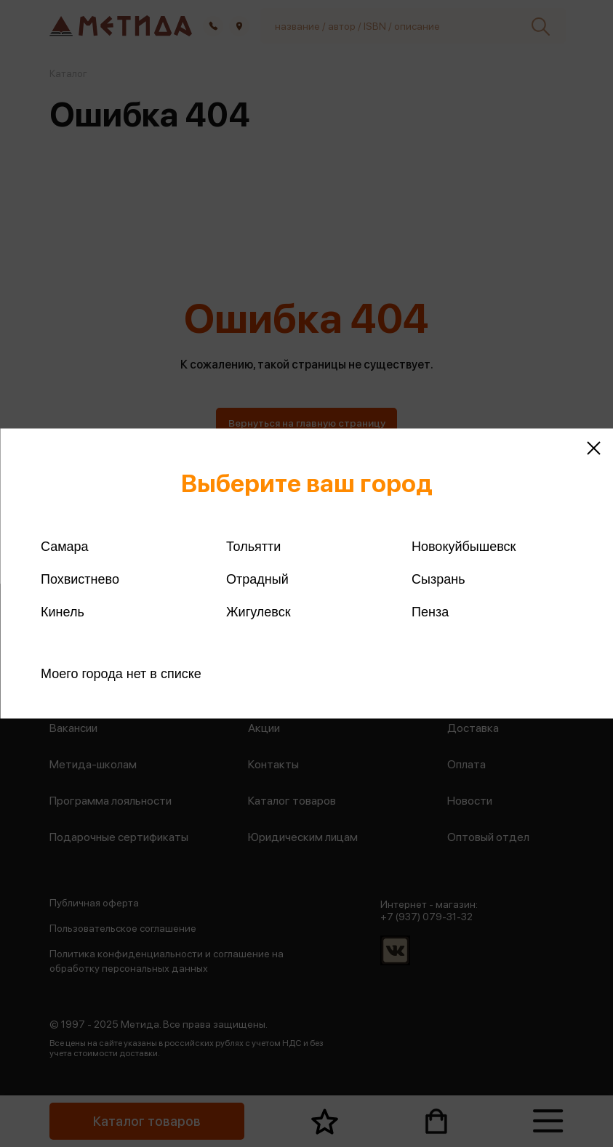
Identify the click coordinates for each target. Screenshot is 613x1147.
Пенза (430, 612)
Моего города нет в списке (121, 674)
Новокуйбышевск (464, 546)
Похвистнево (80, 579)
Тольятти (253, 546)
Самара (65, 546)
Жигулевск (258, 612)
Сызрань (438, 579)
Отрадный (257, 579)
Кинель (62, 612)
